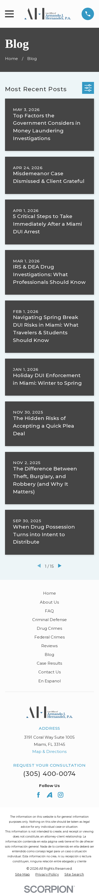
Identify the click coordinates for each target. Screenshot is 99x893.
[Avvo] (49, 795)
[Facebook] (38, 795)
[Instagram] (60, 795)
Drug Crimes (49, 628)
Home (49, 593)
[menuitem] (22, 875)
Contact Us (49, 671)
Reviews (49, 645)
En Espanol (49, 680)
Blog (49, 654)
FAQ (49, 610)
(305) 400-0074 (49, 774)
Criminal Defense (49, 619)
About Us (49, 602)
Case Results (49, 663)
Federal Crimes (49, 637)
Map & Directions (49, 751)
